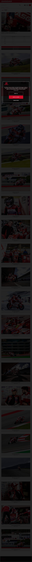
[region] (16, 92)
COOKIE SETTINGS (16, 100)
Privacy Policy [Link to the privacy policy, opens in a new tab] (15, 90)
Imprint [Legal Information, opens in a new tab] (17, 90)
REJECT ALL (16, 93)
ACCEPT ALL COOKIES (16, 97)
